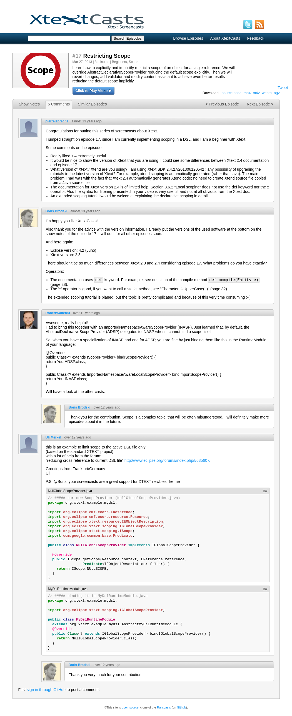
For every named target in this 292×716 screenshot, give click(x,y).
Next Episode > (260, 104)
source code (231, 93)
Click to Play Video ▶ (94, 91)
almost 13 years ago (87, 121)
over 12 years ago (86, 313)
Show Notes (29, 104)
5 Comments (59, 104)
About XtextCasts (225, 38)
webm (267, 93)
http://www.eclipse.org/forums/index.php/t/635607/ (167, 460)
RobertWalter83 (58, 313)
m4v (256, 93)
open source (130, 707)
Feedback (255, 38)
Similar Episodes (92, 104)
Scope (133, 62)
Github (181, 707)
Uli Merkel (53, 437)
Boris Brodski (57, 211)
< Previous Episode (222, 104)
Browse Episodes (188, 38)
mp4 (247, 93)
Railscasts (164, 707)
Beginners (119, 62)
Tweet (283, 87)
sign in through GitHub (46, 689)
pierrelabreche (57, 121)
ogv (277, 93)
